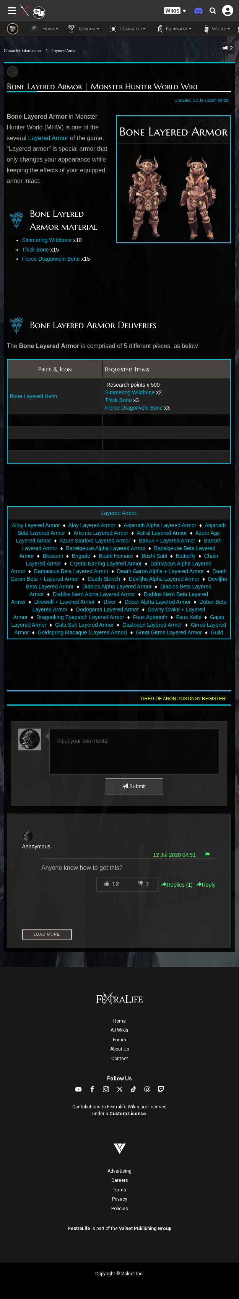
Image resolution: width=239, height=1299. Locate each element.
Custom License (127, 1113)
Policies (119, 1208)
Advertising (119, 1171)
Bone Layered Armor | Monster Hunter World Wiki (102, 87)
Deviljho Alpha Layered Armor (164, 579)
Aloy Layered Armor (91, 525)
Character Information (22, 51)
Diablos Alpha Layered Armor (116, 586)
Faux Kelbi (188, 617)
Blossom (52, 556)
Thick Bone (35, 250)
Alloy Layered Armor (35, 525)
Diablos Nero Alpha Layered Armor (94, 594)
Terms (119, 1190)
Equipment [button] (172, 28)
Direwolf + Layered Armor (64, 602)
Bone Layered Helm (33, 396)
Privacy (119, 1199)
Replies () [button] (177, 885)
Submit (134, 786)
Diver (110, 602)
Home (119, 1021)
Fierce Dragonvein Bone (51, 259)
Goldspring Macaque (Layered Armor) (82, 632)
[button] (175, 11)
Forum (119, 1039)
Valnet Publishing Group (145, 1228)
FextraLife (79, 1228)
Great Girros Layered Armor (169, 632)
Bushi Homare (116, 556)
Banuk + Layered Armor (167, 541)
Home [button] (44, 28)
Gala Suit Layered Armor (84, 625)
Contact (119, 1058)
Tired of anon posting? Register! (183, 698)
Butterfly (185, 556)
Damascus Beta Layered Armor (71, 571)
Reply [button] (206, 885)
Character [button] (126, 28)
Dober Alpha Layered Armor (158, 602)
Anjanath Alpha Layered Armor (160, 525)
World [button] (214, 28)
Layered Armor (64, 51)
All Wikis (119, 1030)
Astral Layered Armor (162, 533)
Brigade (81, 556)
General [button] (82, 28)
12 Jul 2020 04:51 (174, 855)
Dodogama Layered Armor (107, 609)
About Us (119, 1049)
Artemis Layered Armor (100, 533)
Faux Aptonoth (150, 617)
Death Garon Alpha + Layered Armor (160, 571)
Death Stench (104, 579)
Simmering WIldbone (47, 240)
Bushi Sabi (154, 556)
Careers (119, 1180)
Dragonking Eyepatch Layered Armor (80, 617)
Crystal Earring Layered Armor (105, 563)
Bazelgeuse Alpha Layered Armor (105, 548)
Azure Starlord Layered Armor (94, 541)
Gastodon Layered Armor (152, 625)
